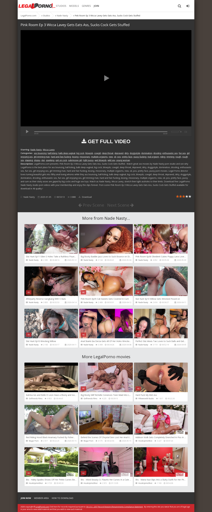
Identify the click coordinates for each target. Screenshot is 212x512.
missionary (85, 156)
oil (115, 156)
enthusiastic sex (170, 153)
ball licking (52, 153)
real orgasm (153, 156)
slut (43, 160)
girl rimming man (42, 156)
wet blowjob (100, 160)
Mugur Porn (34, 441)
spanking (50, 160)
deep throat (107, 153)
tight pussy (88, 160)
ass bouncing (40, 153)
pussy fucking (140, 156)
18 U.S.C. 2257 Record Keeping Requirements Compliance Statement (114, 507)
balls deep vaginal (66, 153)
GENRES (86, 6)
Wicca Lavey (49, 149)
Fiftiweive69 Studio (146, 398)
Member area (41, 498)
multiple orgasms (99, 156)
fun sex (182, 153)
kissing (75, 156)
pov (119, 156)
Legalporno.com (36, 6)
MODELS (74, 6)
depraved (119, 153)
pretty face (127, 156)
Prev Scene (91, 205)
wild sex (111, 160)
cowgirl (97, 153)
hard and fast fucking (61, 156)
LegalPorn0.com (42, 507)
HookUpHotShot (145, 441)
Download (85, 197)
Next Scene (120, 205)
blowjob (89, 153)
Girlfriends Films (35, 398)
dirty (127, 153)
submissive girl (75, 160)
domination (146, 153)
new (111, 156)
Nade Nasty (36, 149)
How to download (62, 498)
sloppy (37, 160)
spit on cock (61, 160)
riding (162, 156)
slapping (29, 160)
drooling (157, 153)
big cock (80, 153)
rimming (170, 156)
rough (178, 156)
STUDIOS (61, 6)
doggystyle (135, 153)
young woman (123, 160)
